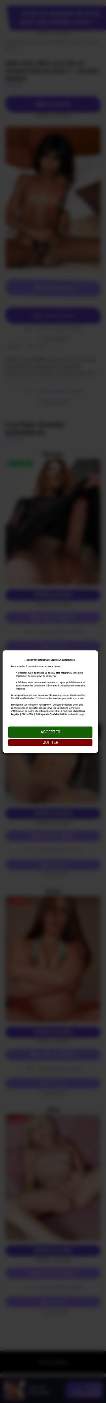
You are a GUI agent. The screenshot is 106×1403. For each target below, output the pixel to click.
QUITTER (50, 742)
